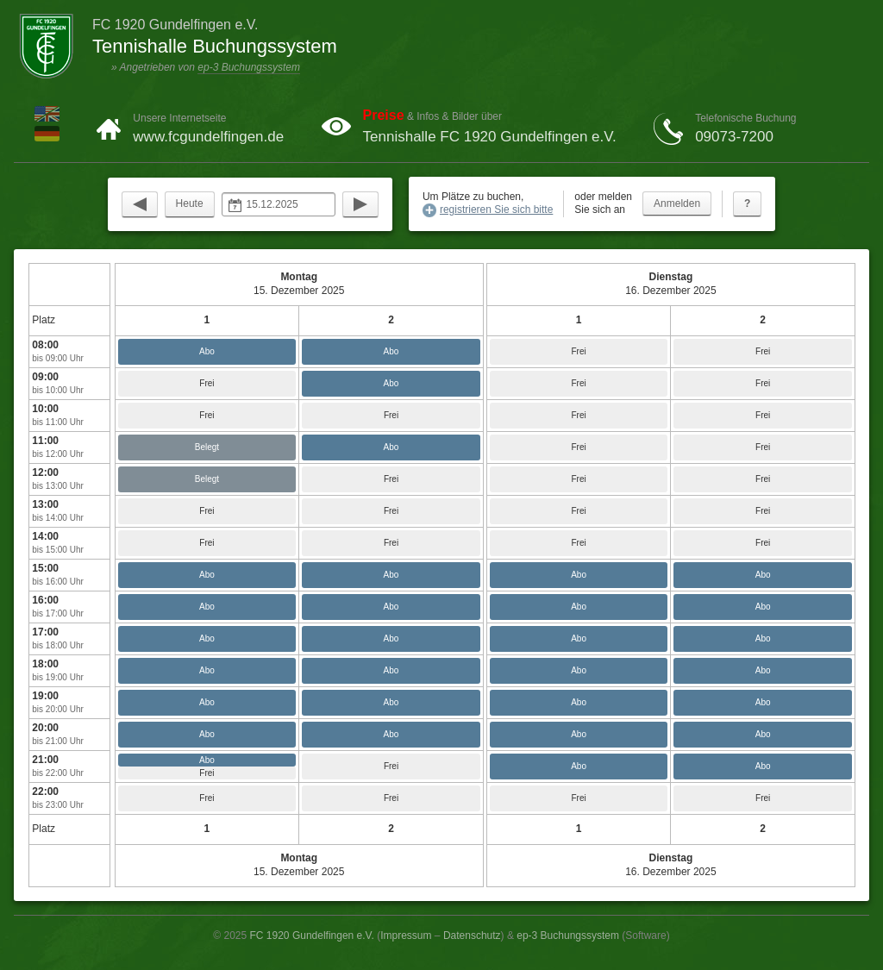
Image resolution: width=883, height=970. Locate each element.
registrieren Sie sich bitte (496, 209)
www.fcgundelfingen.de (208, 136)
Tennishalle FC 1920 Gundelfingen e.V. (490, 136)
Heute (190, 203)
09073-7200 (734, 136)
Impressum (405, 935)
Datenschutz (472, 935)
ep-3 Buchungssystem (248, 67)
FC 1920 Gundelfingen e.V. (312, 935)
